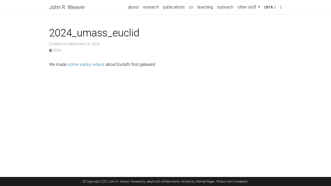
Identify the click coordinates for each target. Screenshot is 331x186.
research (151, 7)
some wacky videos (86, 64)
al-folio (166, 181)
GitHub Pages (205, 181)
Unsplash (240, 181)
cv (191, 7)
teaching (205, 7)
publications (174, 7)
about (133, 7)
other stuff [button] (247, 7)
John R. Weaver (67, 7)
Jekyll (150, 181)
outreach (225, 7)
